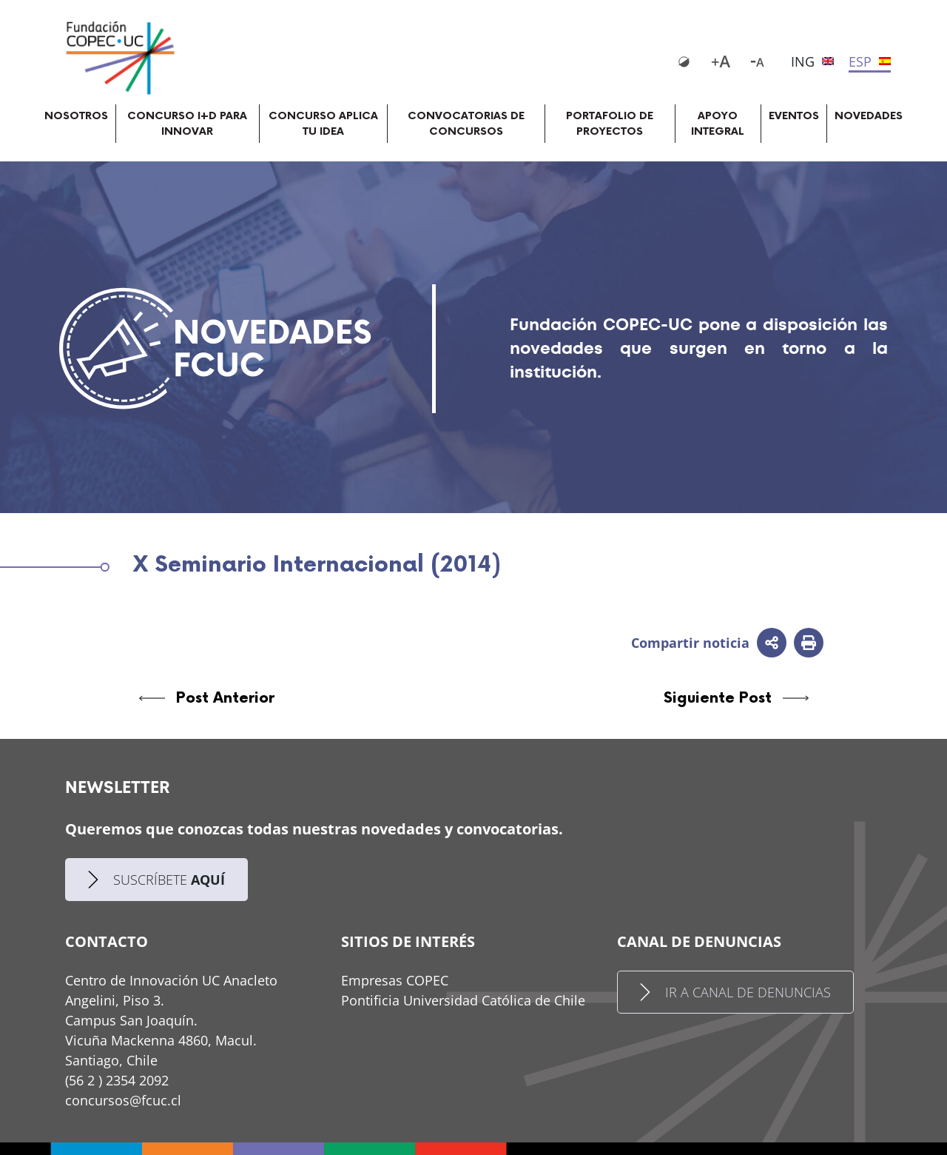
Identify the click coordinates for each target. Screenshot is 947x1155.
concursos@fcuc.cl (123, 1100)
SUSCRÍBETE (156, 880)
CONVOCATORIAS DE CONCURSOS (466, 124)
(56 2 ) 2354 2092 (117, 1080)
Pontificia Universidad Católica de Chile (463, 1000)
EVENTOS (794, 116)
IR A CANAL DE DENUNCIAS (735, 992)
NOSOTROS (76, 116)
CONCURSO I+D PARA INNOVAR (187, 124)
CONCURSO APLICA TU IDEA (323, 124)
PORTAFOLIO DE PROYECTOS (609, 124)
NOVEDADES (869, 116)
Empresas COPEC (394, 980)
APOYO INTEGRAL (717, 124)
